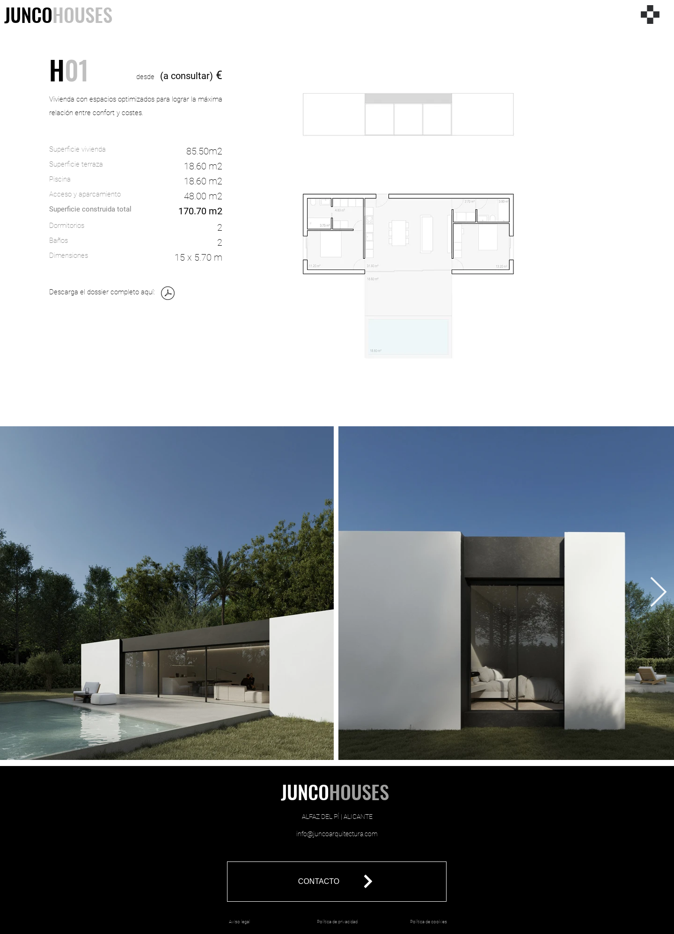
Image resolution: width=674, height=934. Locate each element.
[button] (337, 881)
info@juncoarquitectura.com (337, 834)
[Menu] (650, 14)
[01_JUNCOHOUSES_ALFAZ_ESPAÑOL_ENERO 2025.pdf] (168, 294)
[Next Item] (658, 593)
